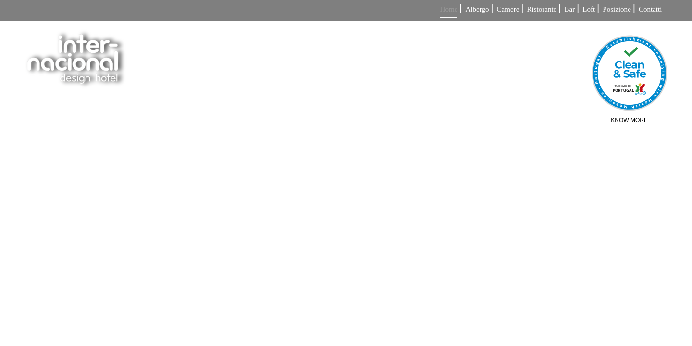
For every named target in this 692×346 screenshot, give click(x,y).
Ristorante (542, 9)
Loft (588, 9)
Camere (508, 9)
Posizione (616, 9)
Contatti (650, 9)
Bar (569, 9)
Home (449, 9)
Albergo (477, 9)
